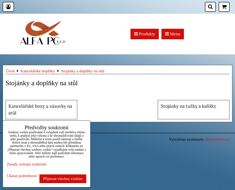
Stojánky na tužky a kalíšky (188, 106)
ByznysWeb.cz (217, 139)
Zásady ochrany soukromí (26, 164)
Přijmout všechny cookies (63, 179)
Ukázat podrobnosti (22, 176)
